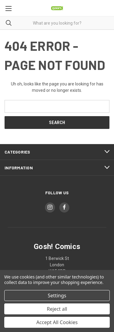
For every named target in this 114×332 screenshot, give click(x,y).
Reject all (57, 309)
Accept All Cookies (57, 322)
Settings (57, 295)
